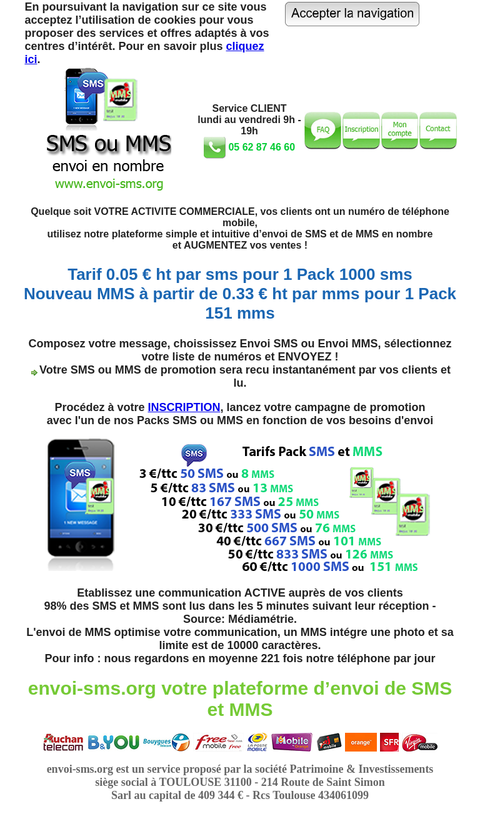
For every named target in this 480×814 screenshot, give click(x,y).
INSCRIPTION (184, 407)
